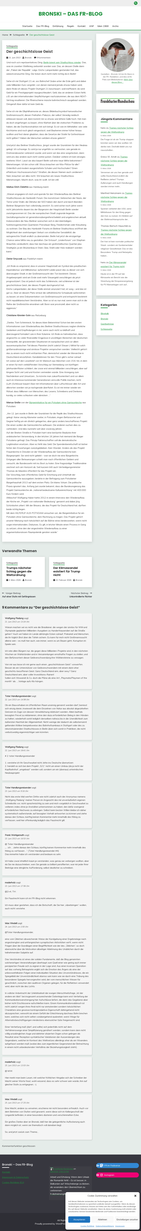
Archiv (115, 26)
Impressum (120, 1226)
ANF (91, 26)
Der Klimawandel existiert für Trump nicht (66, 571)
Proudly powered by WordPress (51, 1223)
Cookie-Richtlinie (87, 1226)
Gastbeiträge (107, 323)
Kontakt (82, 26)
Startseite (27, 26)
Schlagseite (12, 46)
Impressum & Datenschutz (15, 1177)
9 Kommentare (43, 57)
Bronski (28, 57)
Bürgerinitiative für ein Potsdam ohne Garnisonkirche (55, 402)
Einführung (58, 26)
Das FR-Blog (42, 26)
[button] (135, 1195)
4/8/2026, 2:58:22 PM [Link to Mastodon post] (59, 1171)
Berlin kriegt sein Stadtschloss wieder (62, 62)
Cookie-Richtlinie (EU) (13, 1182)
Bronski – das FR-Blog (71, 13)
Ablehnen (102, 1219)
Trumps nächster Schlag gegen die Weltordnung (19, 571)
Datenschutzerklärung (105, 1226)
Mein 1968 (103, 26)
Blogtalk (105, 313)
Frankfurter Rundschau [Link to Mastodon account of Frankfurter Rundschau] (61, 1168)
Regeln (70, 26)
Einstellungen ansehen (126, 1219)
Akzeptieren (79, 1219)
